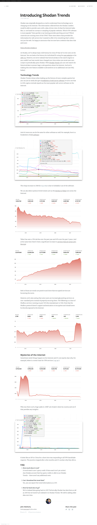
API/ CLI (23, 57)
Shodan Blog (3, 523)
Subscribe (71, 6)
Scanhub (8, 0)
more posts (26, 509)
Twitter (90, 6)
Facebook (81, 6)
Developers (13, 0)
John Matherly (25, 506)
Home (7, 6)
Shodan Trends (54, 62)
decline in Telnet (61, 190)
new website (68, 55)
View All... (19, 0)
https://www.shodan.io (35, 512)
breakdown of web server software (53, 80)
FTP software (34, 135)
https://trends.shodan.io (28, 48)
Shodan (3, 0)
